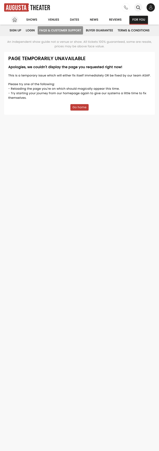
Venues (53, 20)
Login (30, 30)
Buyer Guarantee (99, 30)
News (94, 20)
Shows (31, 20)
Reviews (115, 20)
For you (138, 20)
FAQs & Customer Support (60, 30)
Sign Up (15, 30)
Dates (74, 20)
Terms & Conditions (133, 30)
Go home (79, 107)
